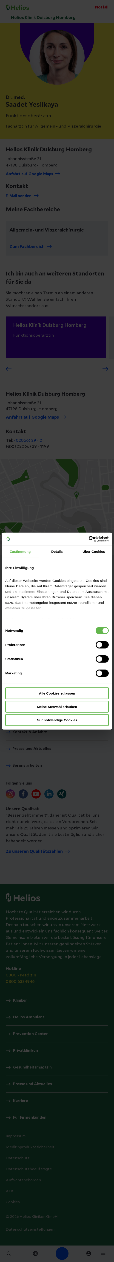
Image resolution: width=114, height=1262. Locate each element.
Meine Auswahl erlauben (57, 707)
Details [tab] (57, 551)
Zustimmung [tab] (20, 551)
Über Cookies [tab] (94, 551)
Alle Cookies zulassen (57, 693)
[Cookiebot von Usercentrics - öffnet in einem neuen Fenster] (88, 539)
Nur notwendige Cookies (57, 720)
